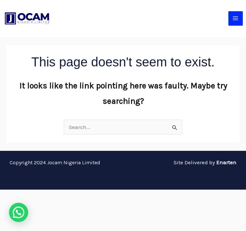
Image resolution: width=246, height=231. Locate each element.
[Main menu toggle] (235, 18)
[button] (18, 212)
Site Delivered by (205, 162)
